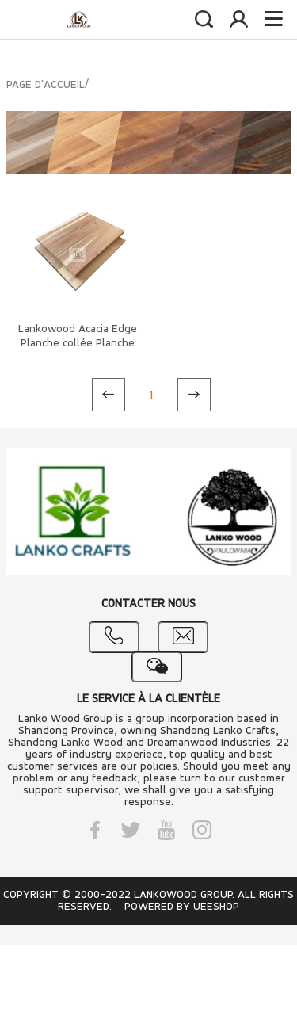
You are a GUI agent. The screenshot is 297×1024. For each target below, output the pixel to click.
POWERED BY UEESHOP (181, 907)
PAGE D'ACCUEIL (45, 85)
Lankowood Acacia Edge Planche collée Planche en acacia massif (77, 343)
